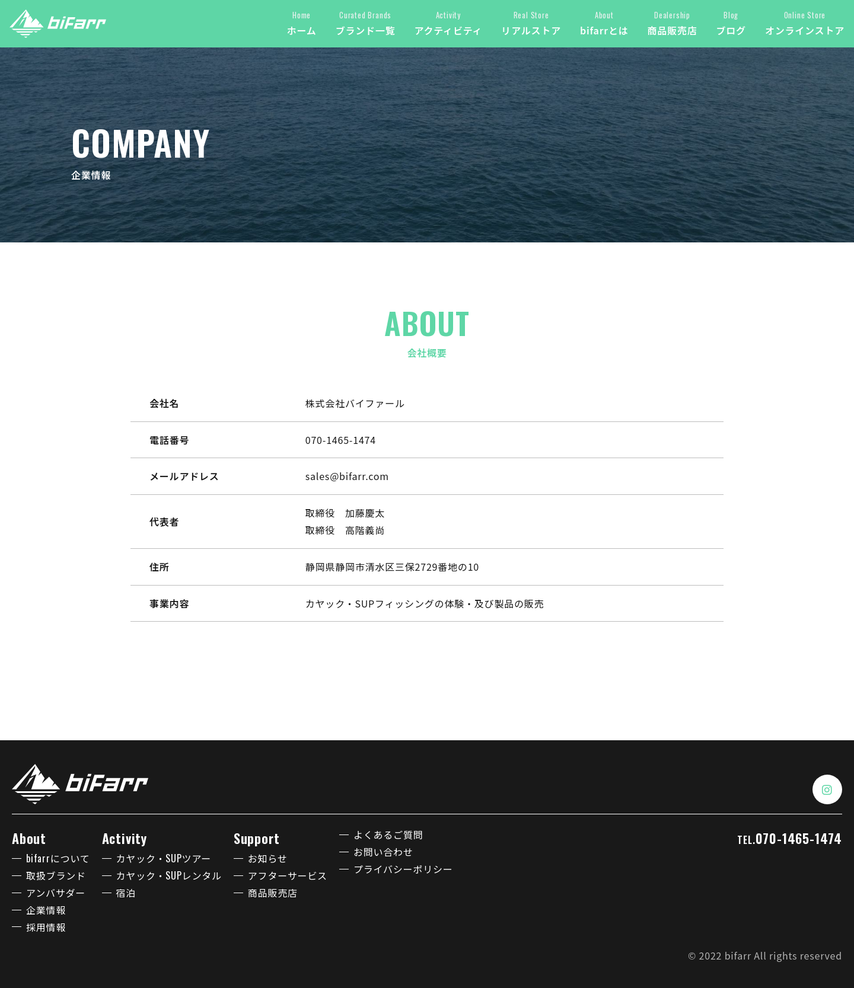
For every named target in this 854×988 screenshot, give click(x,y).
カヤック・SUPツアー (164, 858)
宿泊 (126, 892)
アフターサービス (287, 875)
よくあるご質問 (388, 834)
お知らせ (268, 858)
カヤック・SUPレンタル (169, 875)
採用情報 (46, 927)
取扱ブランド (56, 875)
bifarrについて (58, 858)
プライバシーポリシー (403, 869)
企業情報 (46, 910)
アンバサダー (55, 892)
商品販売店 (273, 892)
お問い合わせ (383, 852)
